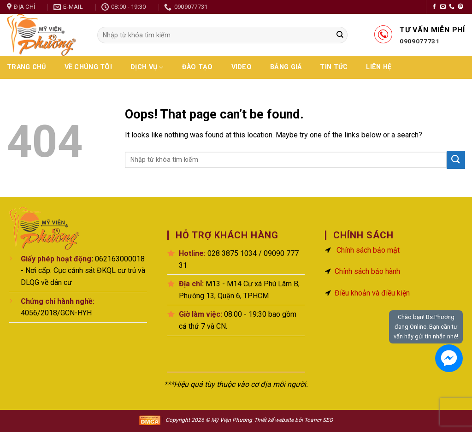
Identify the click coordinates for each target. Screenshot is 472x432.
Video (241, 67)
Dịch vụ (147, 67)
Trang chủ (26, 67)
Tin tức (334, 67)
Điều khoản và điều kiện (372, 293)
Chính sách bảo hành (367, 271)
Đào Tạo (197, 67)
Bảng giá (285, 67)
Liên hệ (378, 67)
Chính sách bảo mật (368, 250)
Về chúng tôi (88, 67)
